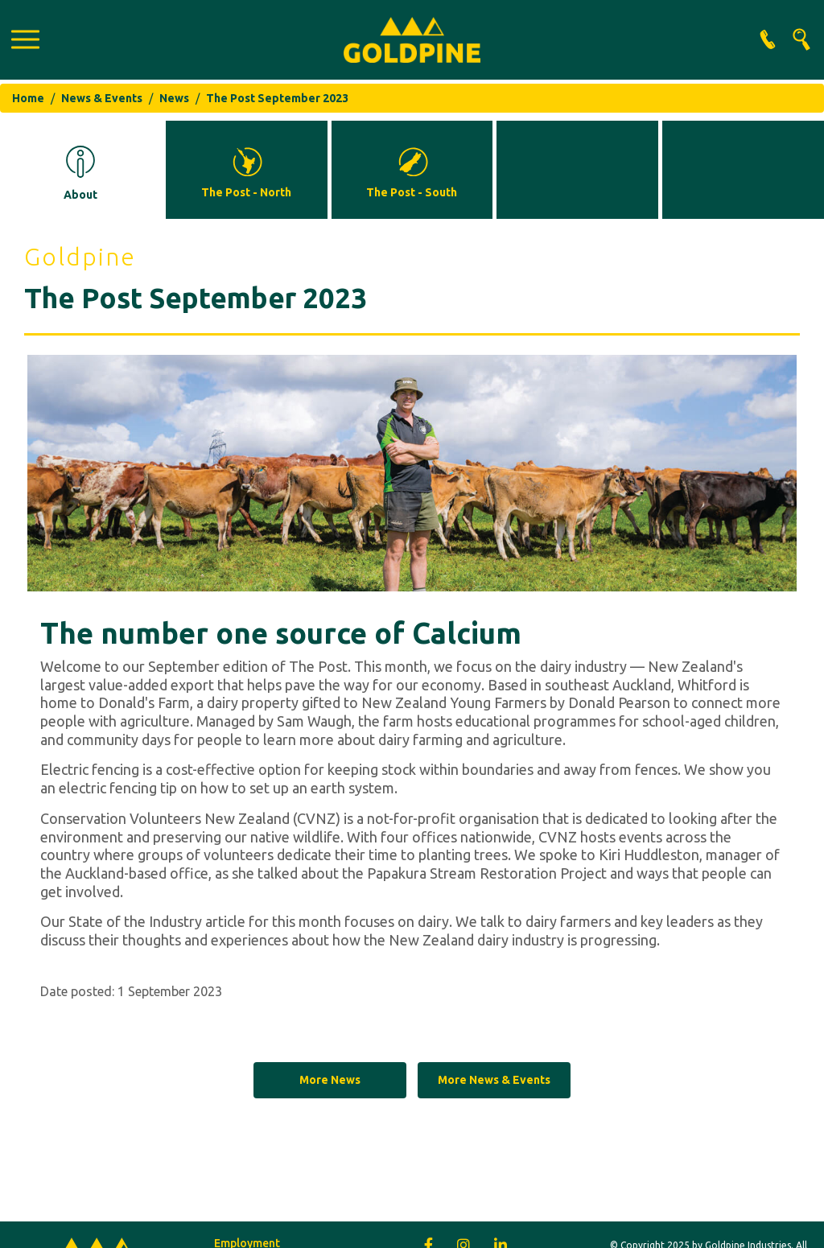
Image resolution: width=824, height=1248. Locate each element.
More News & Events (494, 1079)
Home (28, 98)
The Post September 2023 (277, 98)
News (174, 98)
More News (329, 1079)
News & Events (101, 98)
